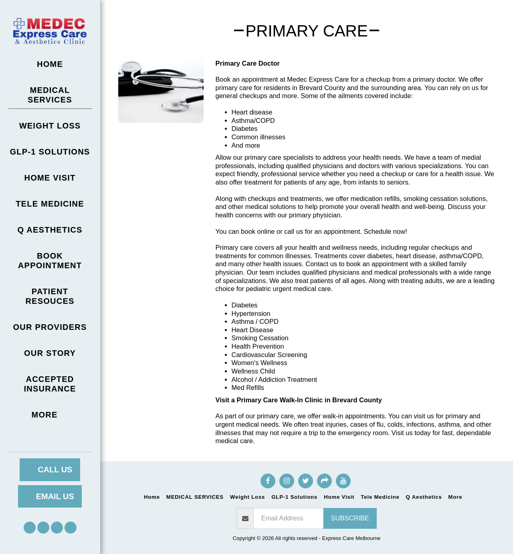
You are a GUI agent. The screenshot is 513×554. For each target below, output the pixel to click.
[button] (30, 528)
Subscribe (350, 518)
